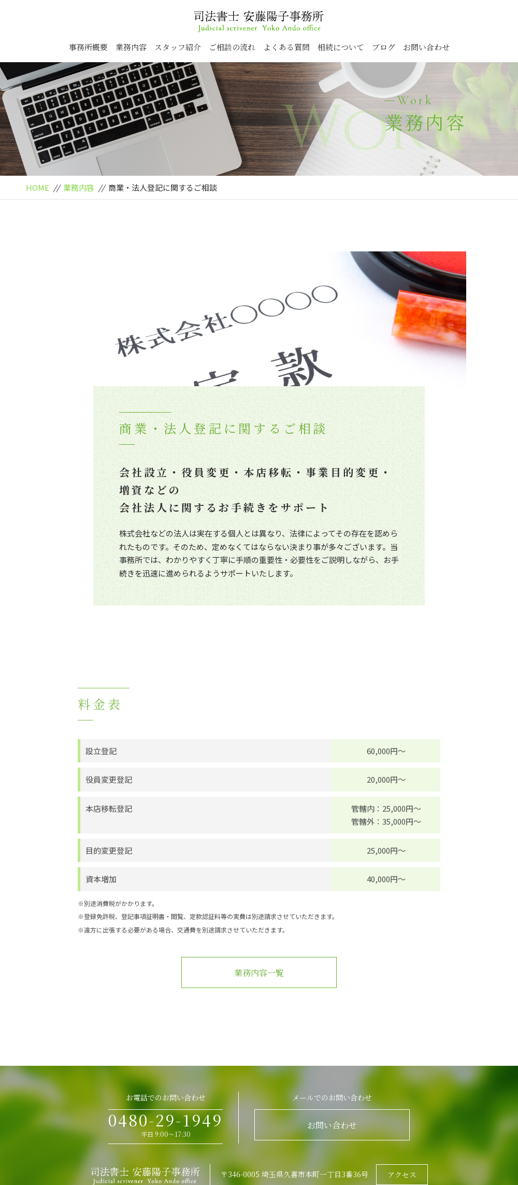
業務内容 (131, 46)
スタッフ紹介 (177, 46)
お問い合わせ (426, 46)
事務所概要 (88, 46)
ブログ (383, 46)
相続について (341, 46)
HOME (37, 187)
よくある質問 (286, 46)
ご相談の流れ (232, 46)
